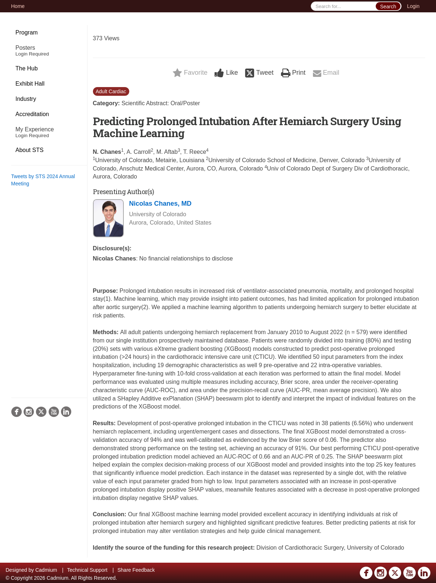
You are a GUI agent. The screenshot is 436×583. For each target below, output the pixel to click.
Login (413, 6)
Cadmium (46, 570)
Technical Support (87, 570)
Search (388, 6)
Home (18, 6)
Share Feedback (136, 570)
